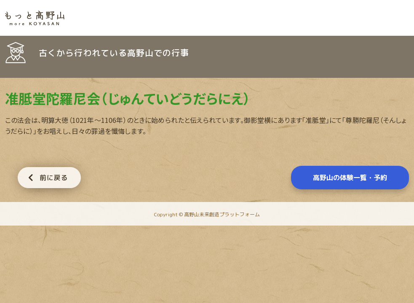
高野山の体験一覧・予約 (350, 177)
